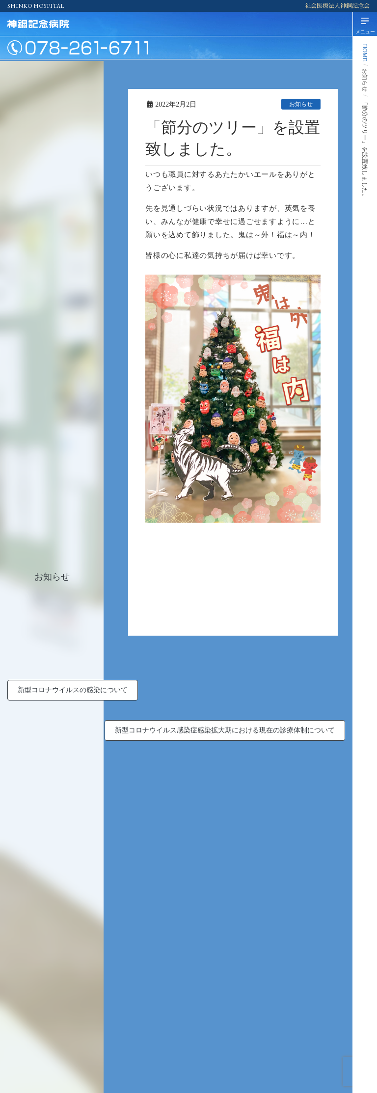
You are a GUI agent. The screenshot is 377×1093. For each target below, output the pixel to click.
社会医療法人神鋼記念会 (337, 6)
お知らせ (301, 104)
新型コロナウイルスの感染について (73, 690)
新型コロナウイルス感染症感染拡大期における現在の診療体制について (225, 730)
